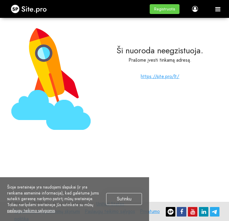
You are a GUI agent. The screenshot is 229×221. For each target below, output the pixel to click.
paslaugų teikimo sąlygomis (31, 211)
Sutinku (124, 199)
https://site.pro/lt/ (160, 76)
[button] (165, 9)
